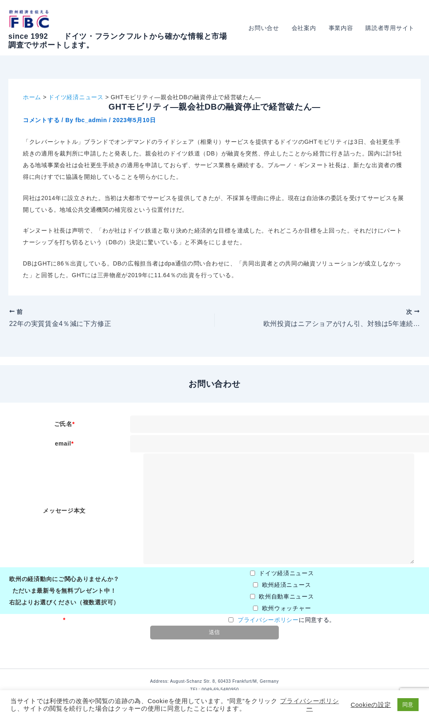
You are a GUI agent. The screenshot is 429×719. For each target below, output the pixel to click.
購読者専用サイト (390, 28)
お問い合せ (266, 28)
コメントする (41, 120)
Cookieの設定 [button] (371, 704)
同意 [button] (408, 704)
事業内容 (342, 28)
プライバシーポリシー (268, 619)
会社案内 (306, 28)
